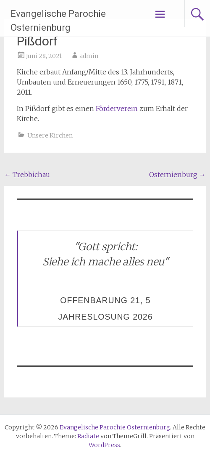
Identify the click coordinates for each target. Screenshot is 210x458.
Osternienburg (177, 174)
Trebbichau (27, 174)
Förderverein (117, 108)
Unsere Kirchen (50, 135)
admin (88, 56)
